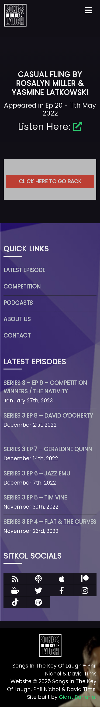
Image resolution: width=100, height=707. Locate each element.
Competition (22, 286)
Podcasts (18, 303)
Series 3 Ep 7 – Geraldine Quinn (47, 449)
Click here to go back (50, 181)
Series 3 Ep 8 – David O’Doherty (48, 415)
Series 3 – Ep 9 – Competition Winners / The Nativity (45, 387)
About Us (17, 319)
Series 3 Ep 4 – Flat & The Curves (49, 522)
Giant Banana (77, 697)
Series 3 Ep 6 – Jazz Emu (36, 473)
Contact (17, 335)
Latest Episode (24, 270)
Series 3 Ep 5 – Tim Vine (35, 497)
